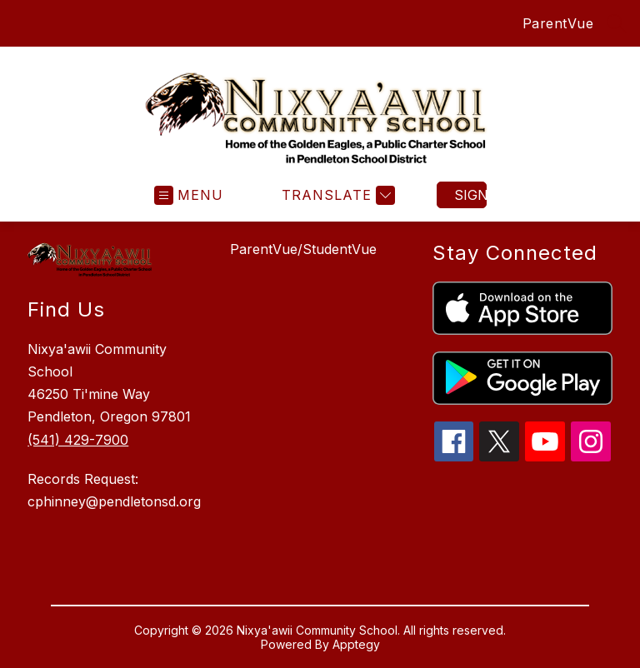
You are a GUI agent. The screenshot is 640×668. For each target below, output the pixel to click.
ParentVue (558, 23)
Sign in (470, 195)
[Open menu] (188, 195)
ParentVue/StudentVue (303, 249)
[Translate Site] (336, 195)
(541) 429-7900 (78, 439)
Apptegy (356, 644)
